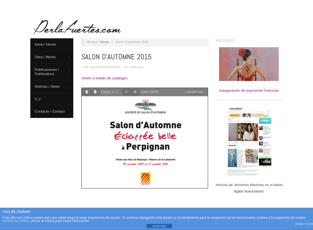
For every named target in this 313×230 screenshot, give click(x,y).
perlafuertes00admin (105, 67)
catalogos (136, 67)
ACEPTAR (159, 226)
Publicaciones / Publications (47, 72)
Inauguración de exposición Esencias (249, 69)
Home (104, 42)
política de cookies (16, 221)
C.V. (38, 99)
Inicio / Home (45, 44)
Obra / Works (45, 57)
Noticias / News (47, 86)
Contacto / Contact (50, 111)
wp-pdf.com (195, 92)
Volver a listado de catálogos (104, 78)
